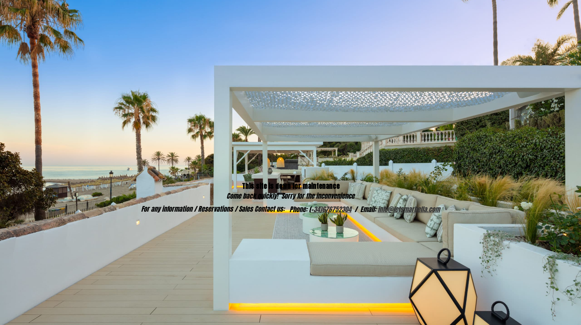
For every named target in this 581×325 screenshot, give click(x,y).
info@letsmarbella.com (409, 209)
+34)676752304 (331, 209)
